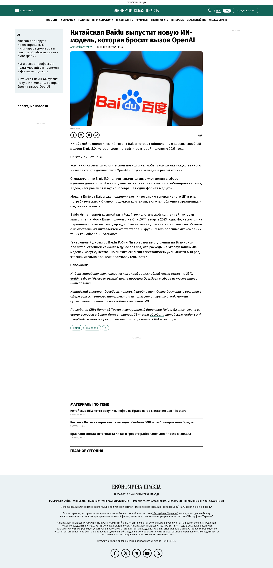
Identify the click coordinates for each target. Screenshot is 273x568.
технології (92, 328)
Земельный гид (196, 19)
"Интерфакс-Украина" (165, 513)
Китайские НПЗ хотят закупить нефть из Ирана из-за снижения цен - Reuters (128, 411)
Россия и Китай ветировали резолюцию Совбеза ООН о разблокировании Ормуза (132, 422)
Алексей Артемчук (82, 47)
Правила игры (125, 19)
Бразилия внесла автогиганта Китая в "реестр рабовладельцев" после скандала (130, 434)
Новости (51, 19)
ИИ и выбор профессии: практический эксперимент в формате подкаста (38, 67)
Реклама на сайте (60, 501)
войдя (75, 278)
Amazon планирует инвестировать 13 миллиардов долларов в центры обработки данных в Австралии (37, 48)
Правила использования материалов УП (157, 501)
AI (106, 328)
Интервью (177, 19)
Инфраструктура (102, 19)
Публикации (67, 19)
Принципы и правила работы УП (204, 501)
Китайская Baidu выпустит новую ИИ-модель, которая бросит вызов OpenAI (38, 83)
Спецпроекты (160, 19)
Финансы (142, 19)
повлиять (100, 301)
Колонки (83, 19)
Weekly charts (218, 19)
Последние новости (33, 106)
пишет (88, 157)
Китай (76, 328)
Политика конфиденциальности (108, 501)
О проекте (79, 501)
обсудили (157, 314)
